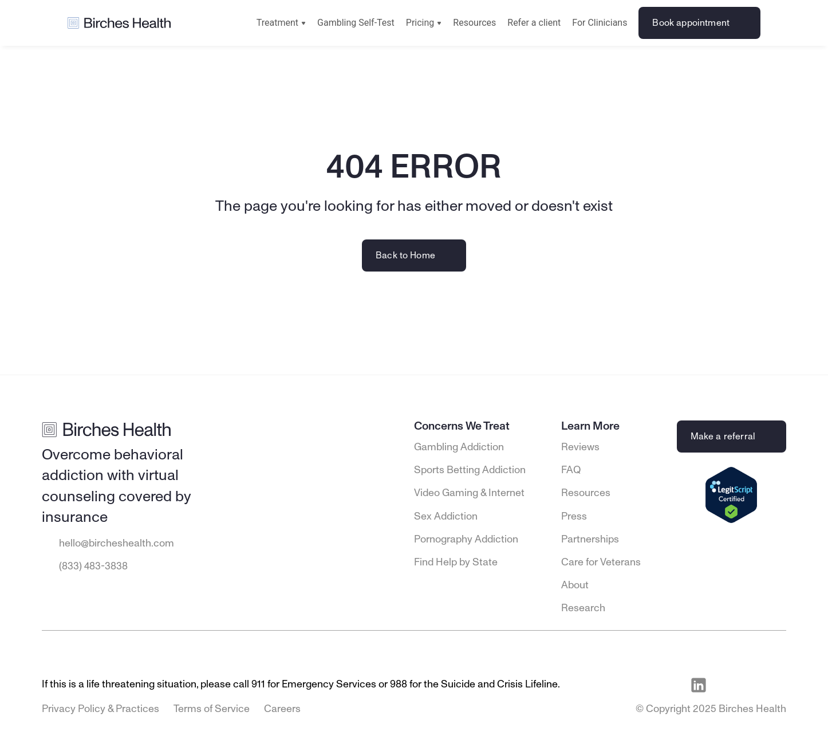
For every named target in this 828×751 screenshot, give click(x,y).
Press (574, 517)
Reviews (580, 447)
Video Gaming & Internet (469, 493)
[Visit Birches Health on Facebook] (725, 685)
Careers (282, 709)
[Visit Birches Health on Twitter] (777, 685)
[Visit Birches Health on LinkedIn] (698, 685)
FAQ (571, 470)
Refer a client (534, 22)
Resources (474, 22)
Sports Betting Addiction (470, 470)
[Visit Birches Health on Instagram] (751, 685)
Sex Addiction (446, 517)
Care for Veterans (601, 562)
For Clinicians (599, 22)
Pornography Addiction (466, 539)
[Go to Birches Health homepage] (119, 23)
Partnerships (590, 539)
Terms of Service (212, 709)
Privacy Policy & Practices (100, 709)
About (575, 585)
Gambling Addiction (459, 447)
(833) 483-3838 (93, 566)
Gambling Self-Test (356, 22)
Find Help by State (456, 562)
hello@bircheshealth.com (116, 543)
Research (583, 608)
